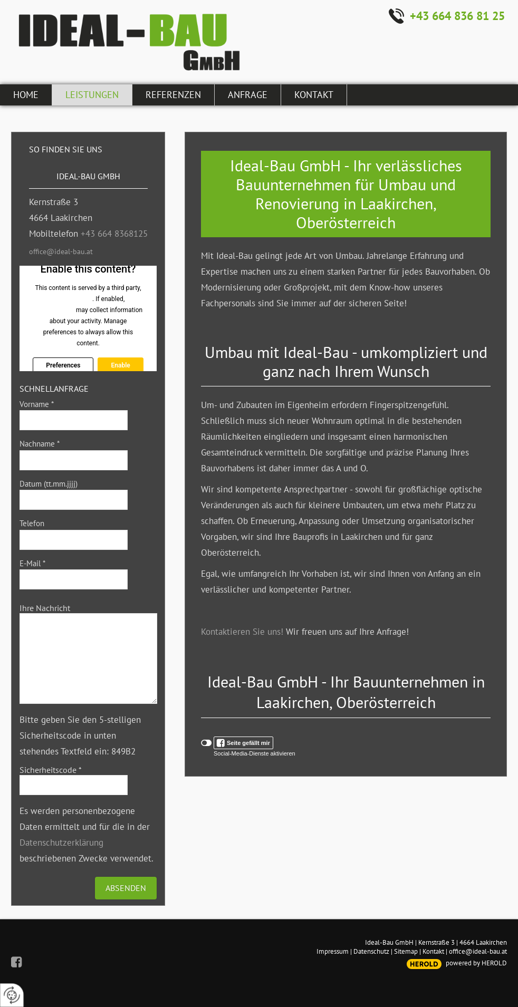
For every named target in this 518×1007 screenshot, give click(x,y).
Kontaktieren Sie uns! (242, 631)
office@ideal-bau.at (61, 251)
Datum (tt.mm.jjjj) (49, 484)
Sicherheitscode (51, 769)
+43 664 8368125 (114, 233)
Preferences (63, 365)
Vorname (37, 404)
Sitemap (406, 951)
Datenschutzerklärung (61, 842)
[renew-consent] (12, 995)
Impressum (332, 951)
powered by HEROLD (476, 962)
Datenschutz (371, 951)
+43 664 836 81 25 (457, 15)
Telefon (32, 523)
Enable (120, 365)
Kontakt (433, 951)
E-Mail (32, 563)
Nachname (40, 444)
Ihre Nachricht (45, 608)
